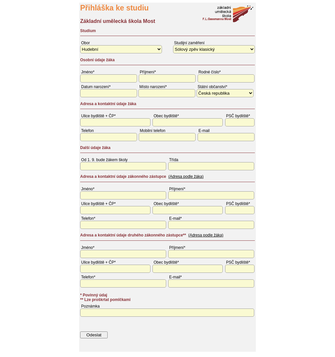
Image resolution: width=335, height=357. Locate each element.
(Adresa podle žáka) (185, 176)
